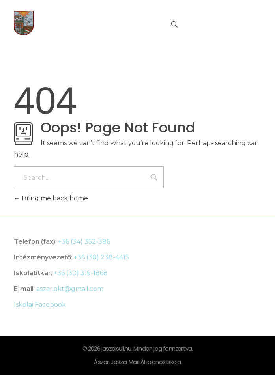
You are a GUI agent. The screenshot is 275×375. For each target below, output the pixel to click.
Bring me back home (51, 198)
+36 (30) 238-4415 (101, 257)
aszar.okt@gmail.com (69, 289)
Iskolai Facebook (40, 304)
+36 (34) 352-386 (84, 241)
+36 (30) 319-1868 (81, 273)
